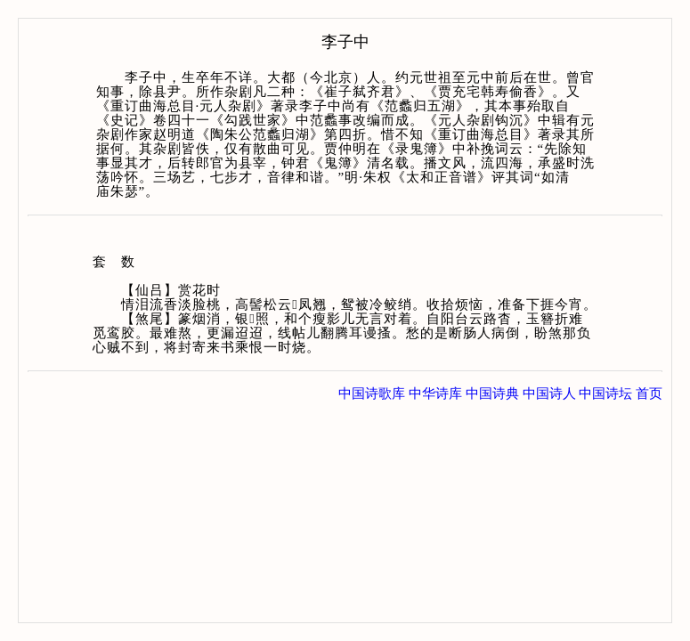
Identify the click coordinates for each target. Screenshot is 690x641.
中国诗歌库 (371, 393)
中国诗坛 (605, 393)
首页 (649, 393)
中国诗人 (549, 393)
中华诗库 (435, 393)
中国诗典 (492, 393)
